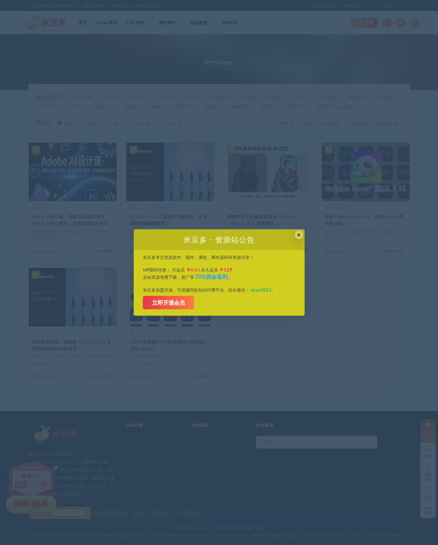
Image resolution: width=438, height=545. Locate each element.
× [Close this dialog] (299, 235)
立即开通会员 (168, 302)
